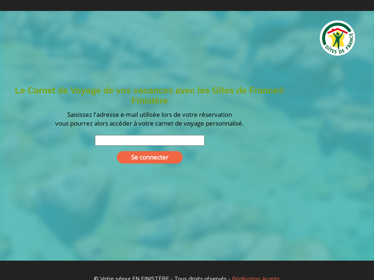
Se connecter (149, 157)
